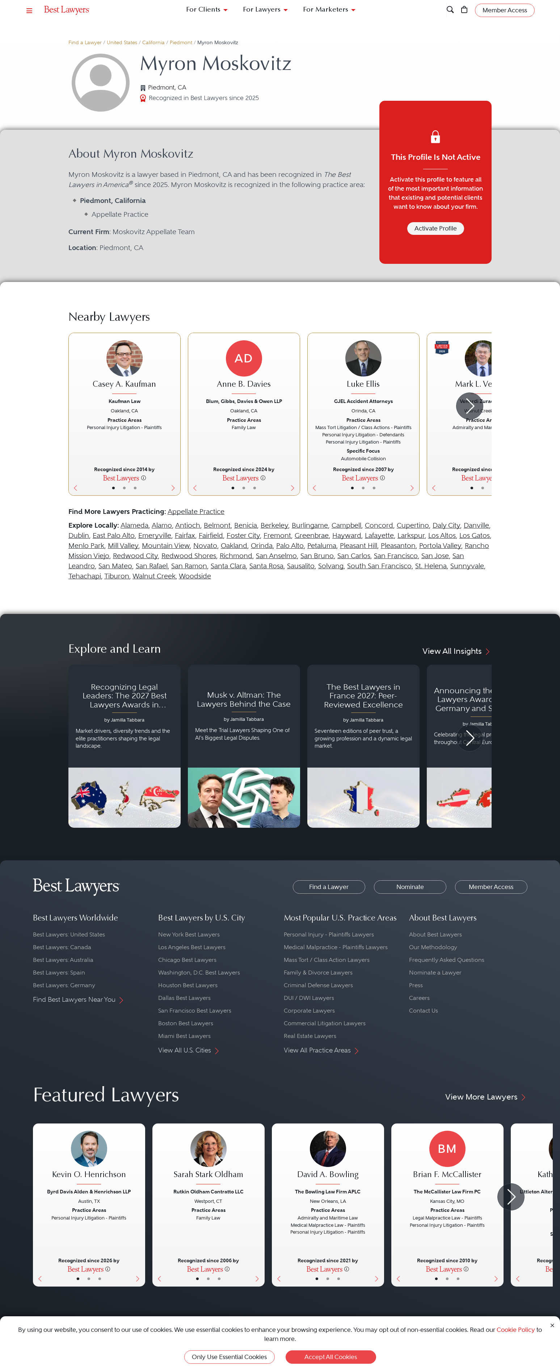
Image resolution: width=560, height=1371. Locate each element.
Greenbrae (312, 535)
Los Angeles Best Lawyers (192, 947)
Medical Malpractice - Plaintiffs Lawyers (336, 947)
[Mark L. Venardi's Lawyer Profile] (482, 368)
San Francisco (396, 556)
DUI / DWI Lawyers (309, 997)
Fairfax (185, 535)
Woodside (195, 576)
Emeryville (154, 535)
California (153, 43)
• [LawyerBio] (124, 487)
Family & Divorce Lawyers (318, 972)
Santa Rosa (266, 566)
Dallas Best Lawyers (184, 997)
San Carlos (353, 556)
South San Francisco (379, 566)
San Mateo (115, 566)
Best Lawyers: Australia (63, 959)
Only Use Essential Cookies (229, 1356)
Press (416, 985)
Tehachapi (84, 576)
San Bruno (317, 556)
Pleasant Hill (358, 545)
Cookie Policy (516, 1329)
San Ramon (189, 566)
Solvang (331, 566)
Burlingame (310, 525)
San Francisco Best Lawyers (194, 1010)
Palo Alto (290, 545)
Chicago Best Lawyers (187, 959)
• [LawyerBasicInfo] (113, 487)
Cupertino (413, 525)
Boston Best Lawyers (185, 1023)
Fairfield (211, 535)
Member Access (491, 886)
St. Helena (431, 566)
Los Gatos (474, 535)
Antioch (187, 525)
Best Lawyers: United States (69, 934)
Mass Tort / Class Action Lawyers (327, 959)
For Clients (203, 10)
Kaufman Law (124, 401)
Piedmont (181, 43)
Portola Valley (440, 545)
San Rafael (152, 566)
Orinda (262, 545)
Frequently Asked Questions (446, 959)
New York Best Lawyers (189, 934)
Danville (476, 525)
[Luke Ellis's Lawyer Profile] (363, 368)
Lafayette (379, 535)
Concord (379, 525)
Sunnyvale (467, 566)
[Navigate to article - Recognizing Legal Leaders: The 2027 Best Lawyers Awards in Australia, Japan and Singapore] (124, 746)
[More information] (143, 478)
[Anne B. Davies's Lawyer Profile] (243, 368)
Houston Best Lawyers (188, 985)
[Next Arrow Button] (469, 406)
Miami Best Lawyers (184, 1036)
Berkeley (274, 525)
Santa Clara (228, 566)
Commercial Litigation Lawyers (325, 1023)
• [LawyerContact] (135, 487)
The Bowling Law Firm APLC (328, 1191)
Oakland (234, 545)
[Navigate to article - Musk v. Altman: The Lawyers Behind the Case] (244, 746)
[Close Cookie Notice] (552, 1324)
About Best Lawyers (435, 934)
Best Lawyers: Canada (62, 947)
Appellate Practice (196, 511)
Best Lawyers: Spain (59, 972)
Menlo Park (86, 545)
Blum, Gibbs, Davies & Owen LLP (244, 401)
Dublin (78, 535)
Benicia (245, 525)
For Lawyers (262, 10)
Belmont (217, 525)
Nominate (410, 886)
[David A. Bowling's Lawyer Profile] (328, 1159)
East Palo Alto (114, 535)
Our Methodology (433, 947)
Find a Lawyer (85, 43)
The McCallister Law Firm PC (447, 1191)
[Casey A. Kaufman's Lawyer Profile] (124, 368)
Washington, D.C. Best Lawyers (199, 972)
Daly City (446, 525)
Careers (419, 997)
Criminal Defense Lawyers (318, 985)
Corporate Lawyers (309, 1010)
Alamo (162, 525)
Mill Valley (123, 545)
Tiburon (116, 576)
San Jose (435, 556)
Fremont (277, 535)
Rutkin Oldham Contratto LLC (208, 1191)
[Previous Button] (74, 414)
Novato (205, 545)
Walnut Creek (154, 576)
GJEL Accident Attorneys (363, 401)
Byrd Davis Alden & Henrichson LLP (89, 1191)
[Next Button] (175, 414)
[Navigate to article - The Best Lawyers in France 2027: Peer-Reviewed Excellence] (363, 746)
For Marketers (325, 10)
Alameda (134, 525)
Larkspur (411, 535)
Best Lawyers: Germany (64, 985)
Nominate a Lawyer (435, 972)
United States (122, 43)
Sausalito (301, 566)
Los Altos (442, 535)
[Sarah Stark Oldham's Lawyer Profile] (208, 1159)
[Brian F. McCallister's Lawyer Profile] (447, 1159)
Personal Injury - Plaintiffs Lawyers (329, 934)
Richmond (236, 556)
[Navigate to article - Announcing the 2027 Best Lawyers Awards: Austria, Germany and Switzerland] (483, 746)
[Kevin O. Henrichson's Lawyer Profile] (89, 1159)
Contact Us (423, 1010)
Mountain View (166, 545)
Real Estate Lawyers (310, 1036)
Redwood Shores (188, 556)
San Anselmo (276, 556)
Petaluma (321, 545)
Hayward (346, 535)
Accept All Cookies (330, 1356)
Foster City (243, 535)
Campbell (346, 525)
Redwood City (135, 556)
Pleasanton (398, 545)
